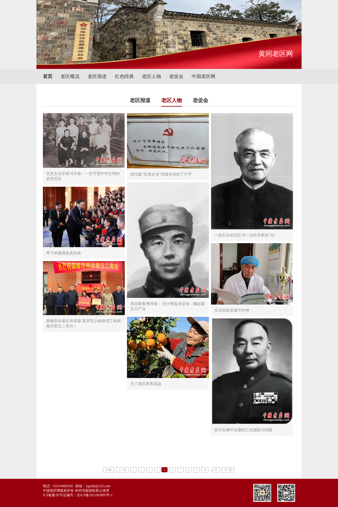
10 (205, 469)
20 (216, 469)
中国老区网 (203, 76)
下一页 (228, 469)
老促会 (176, 76)
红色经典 (124, 76)
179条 (108, 469)
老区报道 (97, 76)
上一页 (122, 469)
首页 (47, 76)
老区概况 (70, 76)
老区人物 (151, 76)
